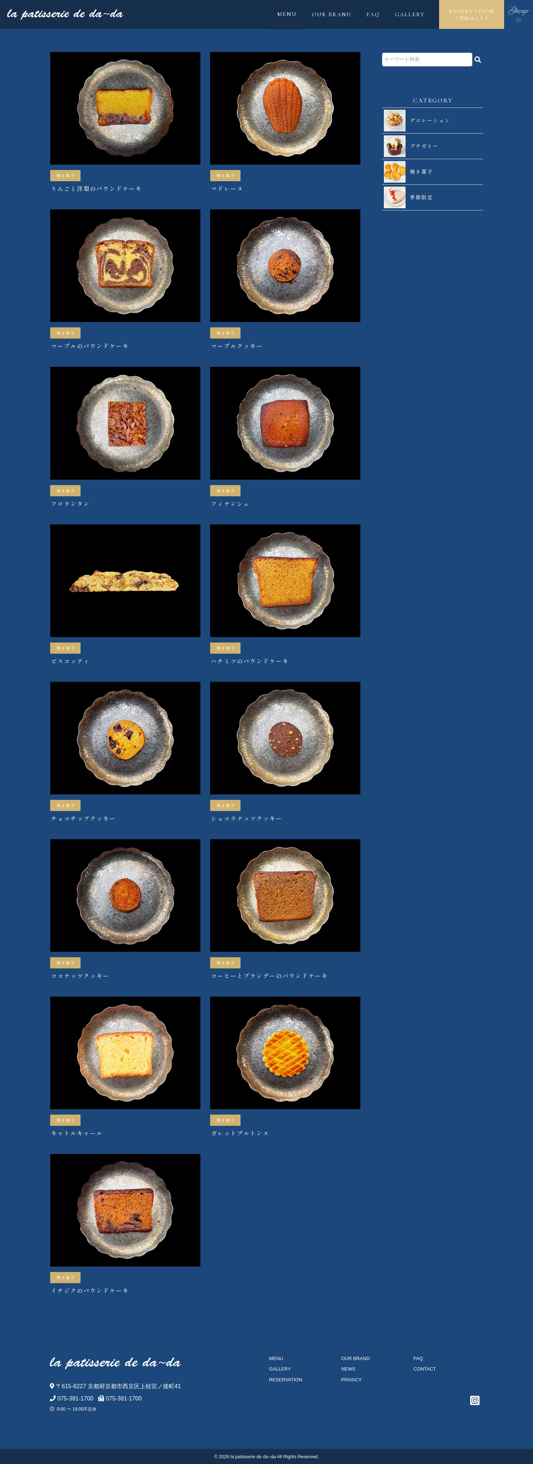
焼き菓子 (65, 175)
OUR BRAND (331, 14)
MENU (287, 14)
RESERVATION (471, 15)
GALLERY (410, 14)
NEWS (348, 1369)
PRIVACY (351, 1379)
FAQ (373, 14)
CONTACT (424, 1369)
